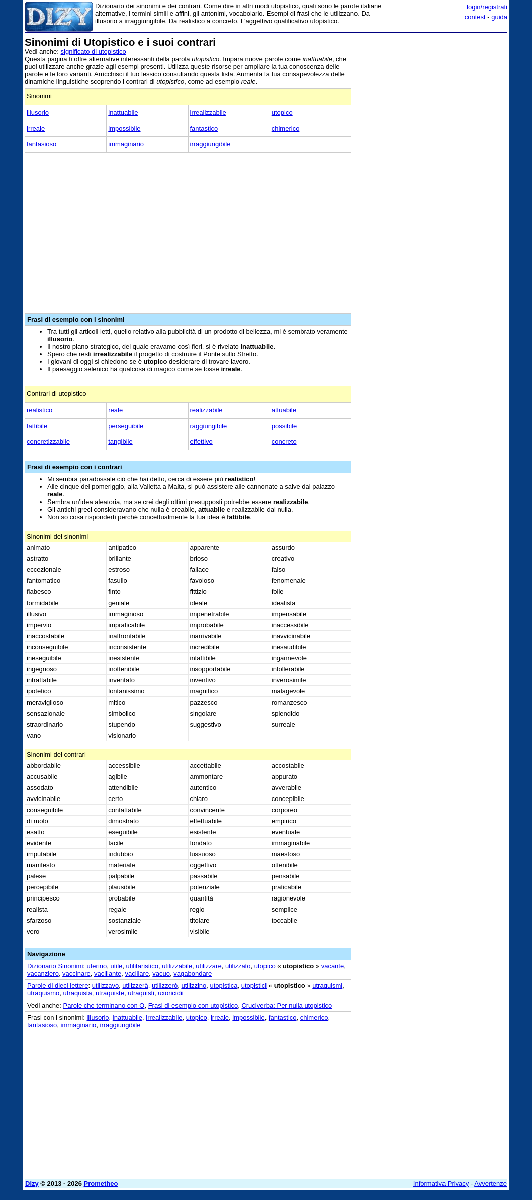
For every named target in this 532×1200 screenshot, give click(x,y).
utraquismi (327, 985)
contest (475, 17)
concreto (284, 441)
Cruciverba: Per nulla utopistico (286, 1005)
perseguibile (125, 426)
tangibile (120, 441)
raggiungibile (208, 426)
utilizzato (238, 966)
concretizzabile (48, 441)
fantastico (204, 128)
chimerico (286, 128)
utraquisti (141, 993)
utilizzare (208, 966)
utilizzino (193, 985)
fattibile (37, 426)
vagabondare (192, 973)
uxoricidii (171, 993)
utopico (282, 112)
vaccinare (76, 973)
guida (499, 17)
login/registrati (487, 7)
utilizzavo (105, 985)
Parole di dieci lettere (57, 985)
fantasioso (41, 144)
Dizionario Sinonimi (55, 966)
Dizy (32, 1183)
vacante (332, 966)
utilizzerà (135, 985)
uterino (97, 966)
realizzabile (206, 410)
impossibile (124, 128)
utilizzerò (165, 985)
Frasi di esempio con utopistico (193, 1005)
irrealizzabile (208, 112)
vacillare (137, 973)
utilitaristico (142, 966)
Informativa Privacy (441, 1183)
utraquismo (43, 993)
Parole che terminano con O (104, 1005)
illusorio (38, 112)
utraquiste (110, 993)
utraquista (77, 993)
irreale (36, 128)
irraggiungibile (210, 144)
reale (115, 410)
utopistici (254, 985)
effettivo (201, 441)
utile (117, 966)
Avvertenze (490, 1183)
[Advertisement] (432, 99)
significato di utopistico (93, 51)
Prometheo (101, 1183)
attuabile (284, 410)
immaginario (126, 144)
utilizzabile (177, 966)
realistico (39, 410)
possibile (284, 426)
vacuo (161, 973)
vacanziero (43, 973)
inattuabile (123, 112)
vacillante (107, 973)
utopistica (224, 985)
